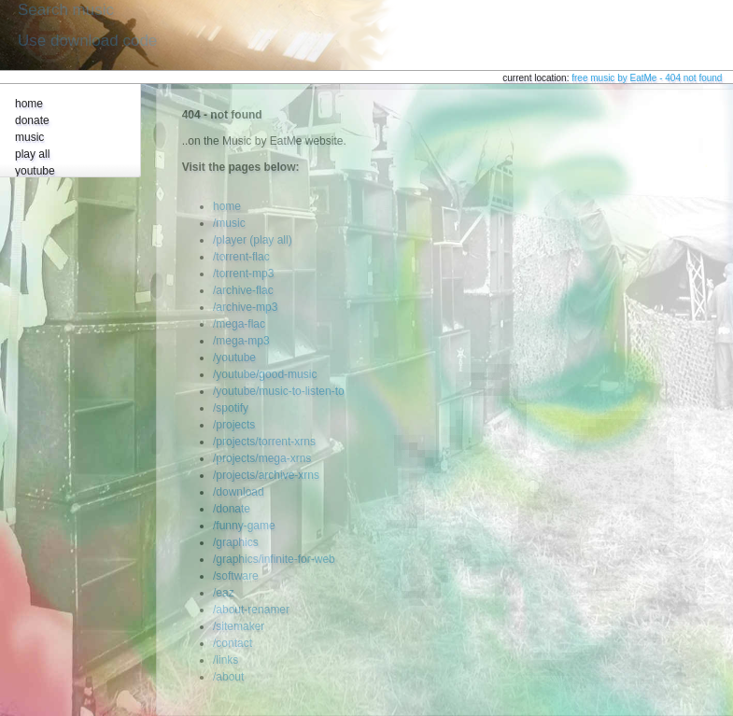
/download (238, 491)
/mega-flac (239, 323)
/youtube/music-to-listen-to (279, 391)
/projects (234, 424)
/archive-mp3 (245, 307)
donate (32, 120)
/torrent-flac (241, 256)
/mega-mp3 (241, 340)
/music (229, 223)
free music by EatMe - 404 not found (646, 78)
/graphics (236, 542)
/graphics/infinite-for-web (274, 559)
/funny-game (244, 525)
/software (236, 576)
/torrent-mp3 (243, 273)
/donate (231, 508)
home (29, 103)
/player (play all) (252, 239)
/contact (232, 643)
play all (32, 154)
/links (225, 660)
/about (228, 676)
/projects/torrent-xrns (264, 441)
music (29, 137)
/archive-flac (243, 290)
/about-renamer (251, 609)
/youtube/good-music (265, 374)
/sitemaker (238, 626)
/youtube (234, 357)
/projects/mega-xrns (262, 458)
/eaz (223, 592)
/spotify (230, 407)
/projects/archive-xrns (266, 475)
